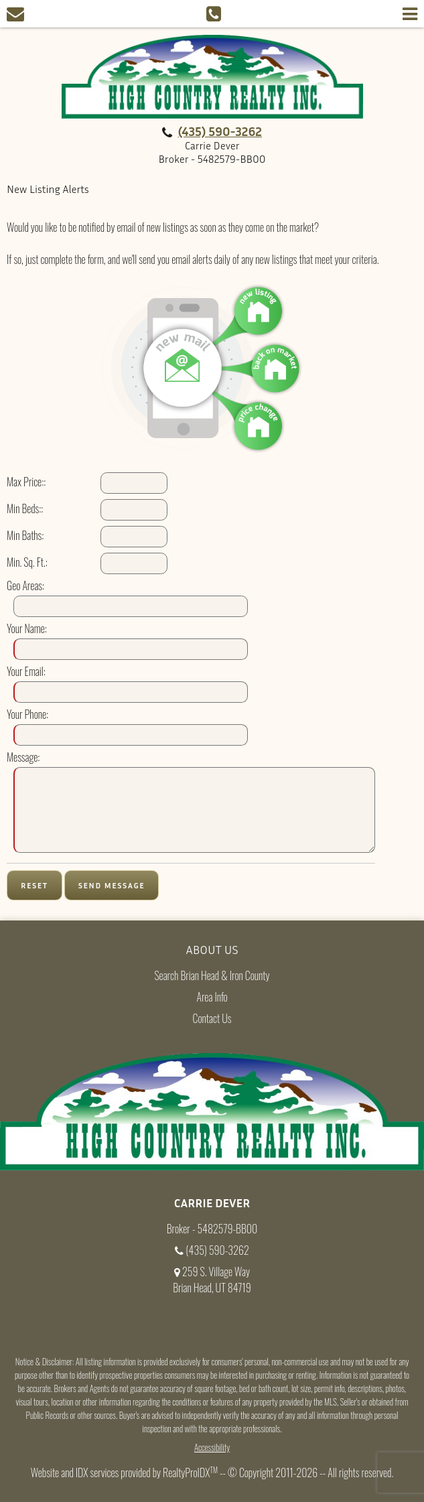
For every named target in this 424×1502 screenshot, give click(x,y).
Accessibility (212, 1447)
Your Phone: (27, 714)
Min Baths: (25, 535)
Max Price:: (26, 482)
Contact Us (212, 1018)
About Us (212, 949)
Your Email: (26, 671)
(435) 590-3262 (220, 131)
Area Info (211, 997)
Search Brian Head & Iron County (211, 975)
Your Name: (27, 628)
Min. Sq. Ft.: (27, 562)
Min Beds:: (25, 508)
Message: (23, 757)
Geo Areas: (25, 585)
